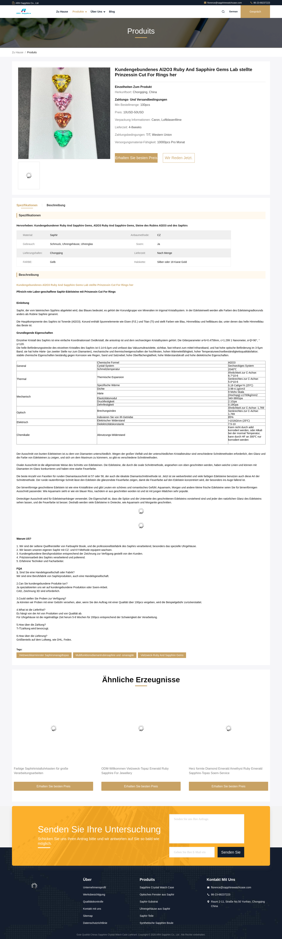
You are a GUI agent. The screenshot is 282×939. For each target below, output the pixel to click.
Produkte (79, 11)
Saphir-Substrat (149, 901)
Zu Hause (62, 11)
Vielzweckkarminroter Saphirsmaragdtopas (44, 655)
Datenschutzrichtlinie (95, 922)
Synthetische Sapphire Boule (156, 922)
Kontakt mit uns (92, 908)
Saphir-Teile (146, 915)
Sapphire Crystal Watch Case (157, 887)
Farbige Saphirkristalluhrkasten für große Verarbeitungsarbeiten (41, 771)
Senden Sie (231, 852)
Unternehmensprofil (94, 887)
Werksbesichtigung (94, 894)
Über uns (98, 11)
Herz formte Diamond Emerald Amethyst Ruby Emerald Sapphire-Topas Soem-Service (225, 771)
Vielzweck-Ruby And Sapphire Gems (162, 655)
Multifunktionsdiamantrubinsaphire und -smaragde (105, 655)
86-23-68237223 (260, 2)
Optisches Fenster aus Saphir (157, 894)
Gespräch (255, 11)
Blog (112, 11)
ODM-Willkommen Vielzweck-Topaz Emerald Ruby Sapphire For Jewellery (135, 771)
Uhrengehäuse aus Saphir (155, 908)
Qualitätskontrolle (93, 901)
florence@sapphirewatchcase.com (223, 2)
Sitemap (88, 915)
